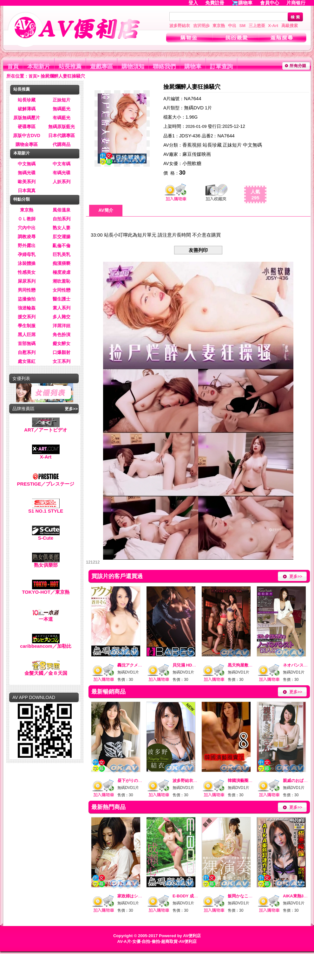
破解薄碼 (27, 108)
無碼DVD (194, 107)
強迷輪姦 (27, 307)
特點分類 (21, 199)
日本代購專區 (61, 135)
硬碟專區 (27, 126)
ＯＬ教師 (27, 218)
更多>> (71, 408)
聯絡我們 (164, 66)
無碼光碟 (27, 172)
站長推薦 (70, 66)
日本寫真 (27, 190)
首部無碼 (27, 343)
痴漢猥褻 (61, 263)
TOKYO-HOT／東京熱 (45, 590)
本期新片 (38, 66)
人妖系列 (61, 181)
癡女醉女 (61, 343)
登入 (193, 2)
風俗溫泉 (61, 209)
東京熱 (219, 25)
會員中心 (269, 2)
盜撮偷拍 (27, 298)
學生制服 (27, 325)
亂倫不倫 (61, 245)
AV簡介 (105, 210)
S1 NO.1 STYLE (45, 509)
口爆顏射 (61, 352)
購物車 (245, 2)
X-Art (273, 25)
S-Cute (46, 536)
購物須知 (132, 66)
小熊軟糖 (191, 163)
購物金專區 (27, 144)
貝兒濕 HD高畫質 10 (191, 665)
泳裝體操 (27, 263)
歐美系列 (27, 181)
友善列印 (198, 250)
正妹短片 (61, 99)
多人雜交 (61, 316)
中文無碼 (27, 163)
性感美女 (27, 272)
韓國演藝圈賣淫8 (243, 780)
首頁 (13, 66)
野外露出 (27, 245)
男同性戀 (27, 290)
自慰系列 (27, 352)
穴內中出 (27, 227)
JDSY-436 (189, 135)
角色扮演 (61, 334)
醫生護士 (61, 298)
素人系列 (61, 307)
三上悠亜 (257, 25)
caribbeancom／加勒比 (45, 644)
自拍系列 (61, 218)
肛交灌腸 (61, 236)
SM (242, 25)
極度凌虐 (61, 272)
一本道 (46, 617)
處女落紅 (27, 361)
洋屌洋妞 (61, 325)
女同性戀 (61, 290)
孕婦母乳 (27, 254)
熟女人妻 (61, 227)
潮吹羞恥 (61, 281)
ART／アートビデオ (45, 427)
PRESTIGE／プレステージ (46, 482)
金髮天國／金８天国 (45, 671)
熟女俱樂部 (46, 563)
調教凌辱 (27, 236)
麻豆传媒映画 (196, 154)
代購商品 (61, 144)
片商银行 (298, 2)
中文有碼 (61, 163)
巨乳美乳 (61, 254)
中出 (232, 25)
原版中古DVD (26, 135)
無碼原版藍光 (61, 126)
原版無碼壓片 (26, 117)
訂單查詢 (221, 66)
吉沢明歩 (201, 25)
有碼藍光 (61, 117)
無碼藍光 (61, 108)
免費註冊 (214, 2)
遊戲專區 (101, 66)
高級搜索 (289, 25)
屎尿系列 (27, 281)
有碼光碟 (61, 172)
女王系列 (61, 361)
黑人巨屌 (27, 334)
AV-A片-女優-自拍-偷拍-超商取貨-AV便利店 (157, 941)
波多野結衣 (179, 25)
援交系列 (27, 316)
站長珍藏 (27, 99)
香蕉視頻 (191, 145)
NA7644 (192, 98)
